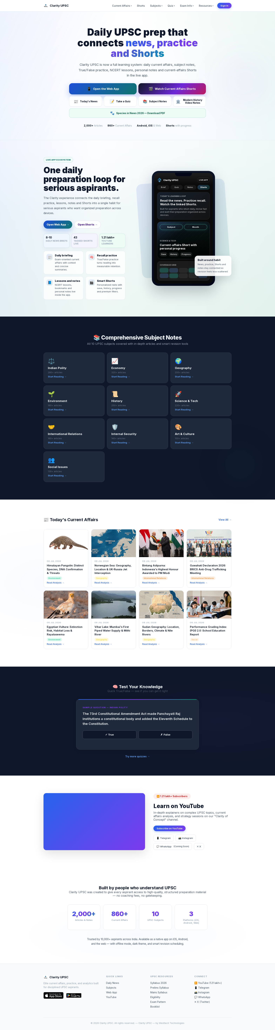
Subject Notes (155, 101)
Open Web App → (58, 230)
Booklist (155, 1006)
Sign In (224, 5)
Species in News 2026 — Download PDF (137, 113)
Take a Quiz (120, 101)
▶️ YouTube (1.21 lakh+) (208, 982)
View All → (225, 525)
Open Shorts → (87, 230)
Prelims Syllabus (159, 987)
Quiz (171, 5)
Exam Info (187, 5)
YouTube (111, 997)
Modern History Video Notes (189, 101)
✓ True (109, 740)
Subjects (156, 5)
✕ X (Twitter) (202, 1001)
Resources (206, 5)
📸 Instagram (185, 844)
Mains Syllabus (158, 992)
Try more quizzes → (137, 762)
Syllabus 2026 (158, 982)
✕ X (199, 852)
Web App (111, 992)
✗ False (165, 740)
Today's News (86, 101)
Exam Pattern (158, 1001)
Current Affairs (122, 5)
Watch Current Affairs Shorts (172, 89)
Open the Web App (103, 89)
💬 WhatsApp (172, 852)
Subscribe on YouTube (169, 834)
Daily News (112, 982)
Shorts (141, 5)
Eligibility (155, 997)
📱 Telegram (163, 844)
